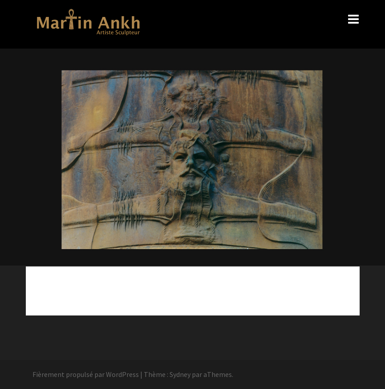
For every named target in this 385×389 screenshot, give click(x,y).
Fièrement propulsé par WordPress (85, 374)
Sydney (180, 374)
